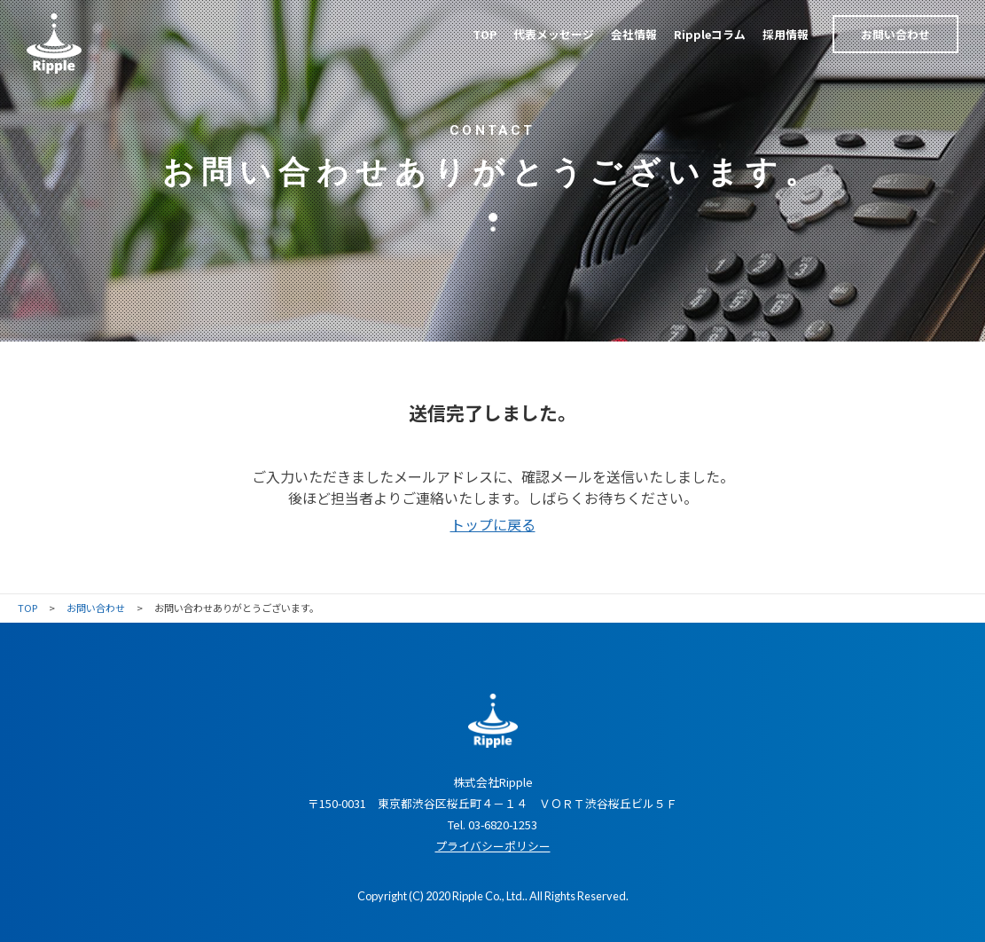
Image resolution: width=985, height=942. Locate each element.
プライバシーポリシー (493, 845)
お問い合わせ (895, 34)
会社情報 (634, 34)
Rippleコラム (710, 34)
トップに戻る (492, 524)
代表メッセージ (553, 34)
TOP (484, 34)
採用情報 (785, 34)
